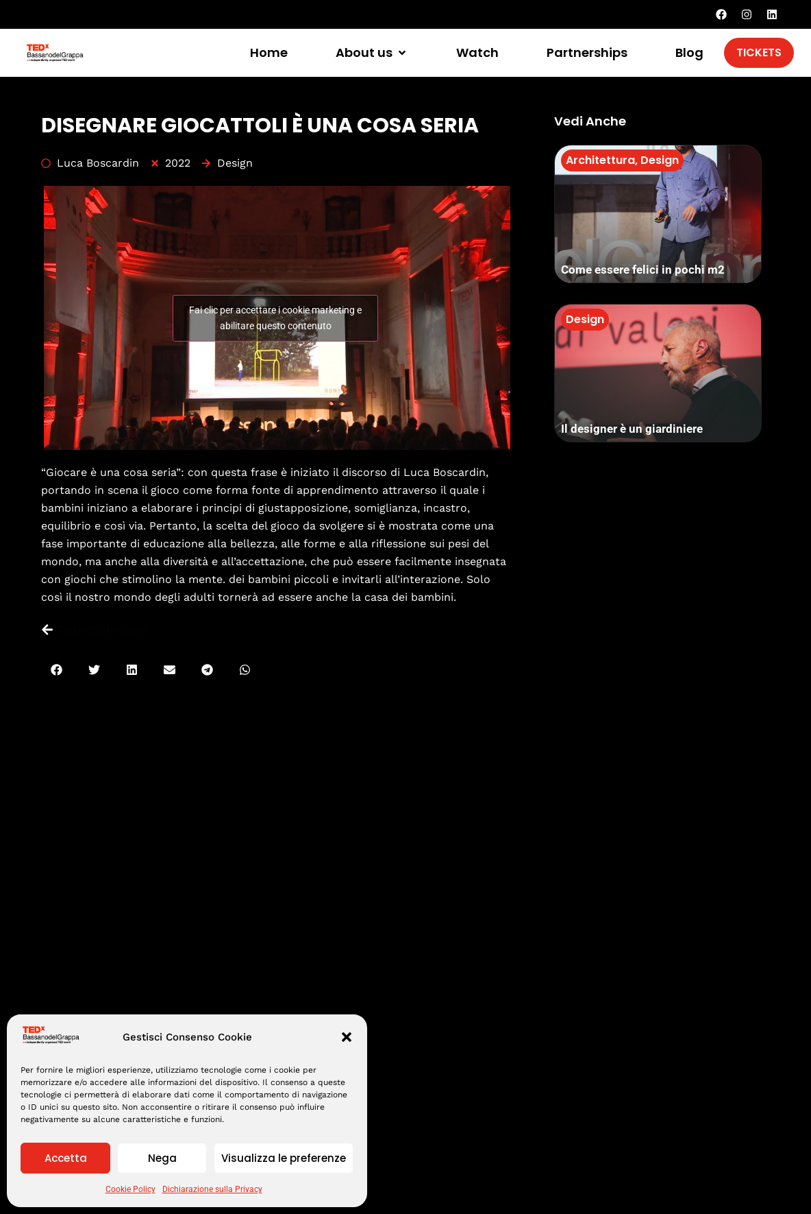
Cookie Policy (130, 1189)
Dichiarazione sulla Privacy (212, 1189)
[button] (346, 1037)
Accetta (66, 1158)
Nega (162, 1158)
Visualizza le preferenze (283, 1158)
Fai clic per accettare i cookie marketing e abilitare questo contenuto (275, 318)
